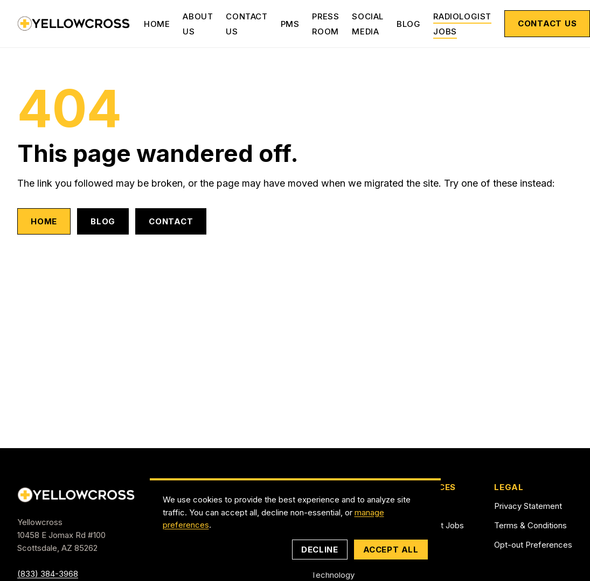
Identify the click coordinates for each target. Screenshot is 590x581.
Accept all (391, 549)
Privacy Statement (528, 506)
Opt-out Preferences (533, 545)
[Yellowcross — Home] (74, 24)
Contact (171, 221)
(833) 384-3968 (47, 574)
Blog (408, 24)
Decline (319, 549)
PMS (290, 24)
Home (157, 24)
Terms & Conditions (530, 525)
